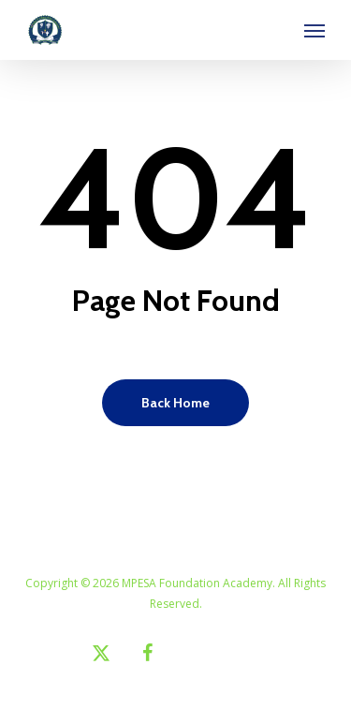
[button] (314, 30)
